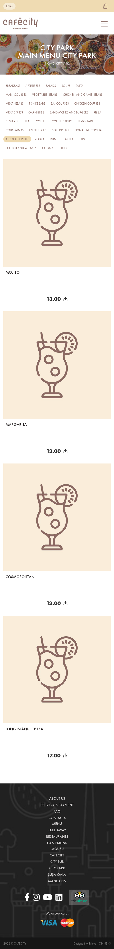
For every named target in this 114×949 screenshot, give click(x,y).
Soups (65, 86)
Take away (57, 830)
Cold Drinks (15, 130)
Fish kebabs (37, 103)
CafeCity (57, 855)
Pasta (79, 86)
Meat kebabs (15, 103)
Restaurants (57, 836)
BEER (64, 148)
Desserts (12, 121)
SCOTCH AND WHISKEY (21, 148)
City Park (57, 868)
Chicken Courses (87, 103)
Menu (57, 823)
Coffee (41, 121)
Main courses (16, 95)
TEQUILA (67, 139)
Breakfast (13, 86)
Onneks (105, 943)
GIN (82, 139)
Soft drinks (60, 130)
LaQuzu (57, 848)
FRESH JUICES (37, 130)
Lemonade (86, 121)
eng (9, 6)
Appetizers (33, 86)
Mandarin (57, 881)
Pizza (97, 112)
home (49, 63)
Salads (51, 86)
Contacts (57, 817)
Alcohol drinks (17, 139)
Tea (27, 121)
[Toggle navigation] (104, 23)
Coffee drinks (62, 121)
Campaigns (57, 843)
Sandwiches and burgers (69, 112)
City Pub (57, 861)
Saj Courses (60, 103)
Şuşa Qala (57, 874)
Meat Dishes (14, 112)
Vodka (40, 139)
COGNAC (48, 148)
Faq (57, 811)
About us (57, 798)
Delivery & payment (57, 805)
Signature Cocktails (90, 130)
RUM (53, 139)
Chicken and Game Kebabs (82, 95)
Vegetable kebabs (44, 95)
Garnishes (36, 112)
